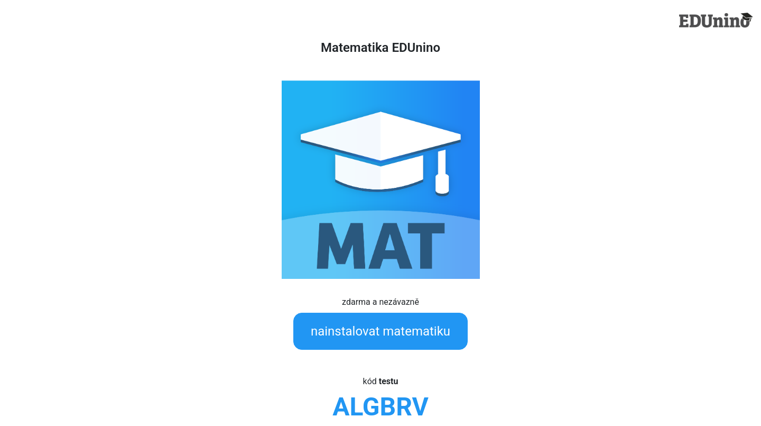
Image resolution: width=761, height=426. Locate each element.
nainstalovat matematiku (380, 331)
